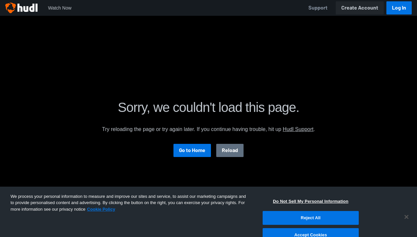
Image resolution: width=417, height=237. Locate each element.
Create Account (359, 7)
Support (317, 7)
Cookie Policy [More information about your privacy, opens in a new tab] (101, 218)
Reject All (311, 226)
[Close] (406, 226)
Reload (230, 150)
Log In (399, 7)
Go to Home (192, 150)
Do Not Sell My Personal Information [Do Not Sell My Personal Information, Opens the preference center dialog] (310, 210)
